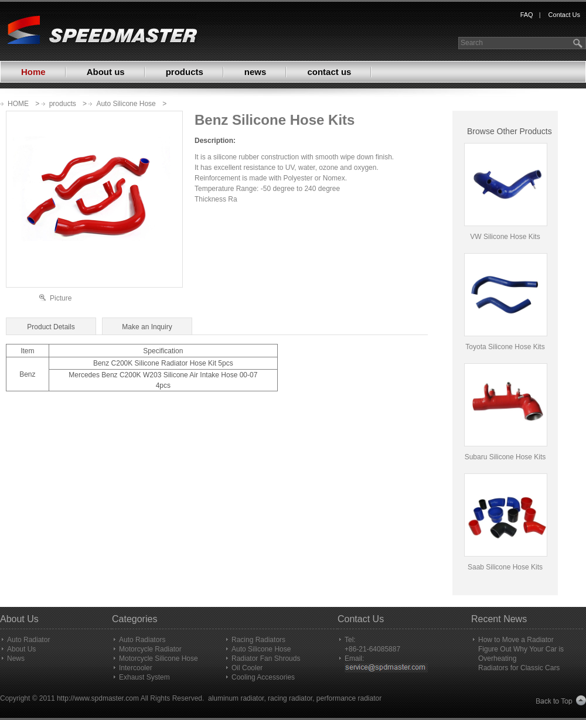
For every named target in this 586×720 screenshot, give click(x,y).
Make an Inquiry (147, 327)
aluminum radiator (236, 698)
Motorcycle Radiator (150, 649)
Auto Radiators (142, 640)
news (255, 72)
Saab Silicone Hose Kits (505, 567)
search (579, 43)
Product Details (50, 327)
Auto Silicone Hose (125, 104)
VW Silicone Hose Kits (505, 237)
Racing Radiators (258, 640)
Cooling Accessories (263, 677)
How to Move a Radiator (516, 640)
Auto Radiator (28, 640)
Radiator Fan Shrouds (265, 658)
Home (33, 72)
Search (472, 43)
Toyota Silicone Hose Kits (504, 347)
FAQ (526, 14)
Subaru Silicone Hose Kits (505, 457)
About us (106, 72)
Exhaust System (144, 677)
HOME (18, 104)
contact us (329, 72)
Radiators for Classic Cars (519, 668)
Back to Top (561, 701)
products (184, 72)
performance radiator (348, 698)
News (16, 658)
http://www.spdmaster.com (98, 698)
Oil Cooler (247, 668)
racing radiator (290, 698)
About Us (21, 649)
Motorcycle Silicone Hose (158, 658)
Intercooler (135, 668)
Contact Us (564, 14)
